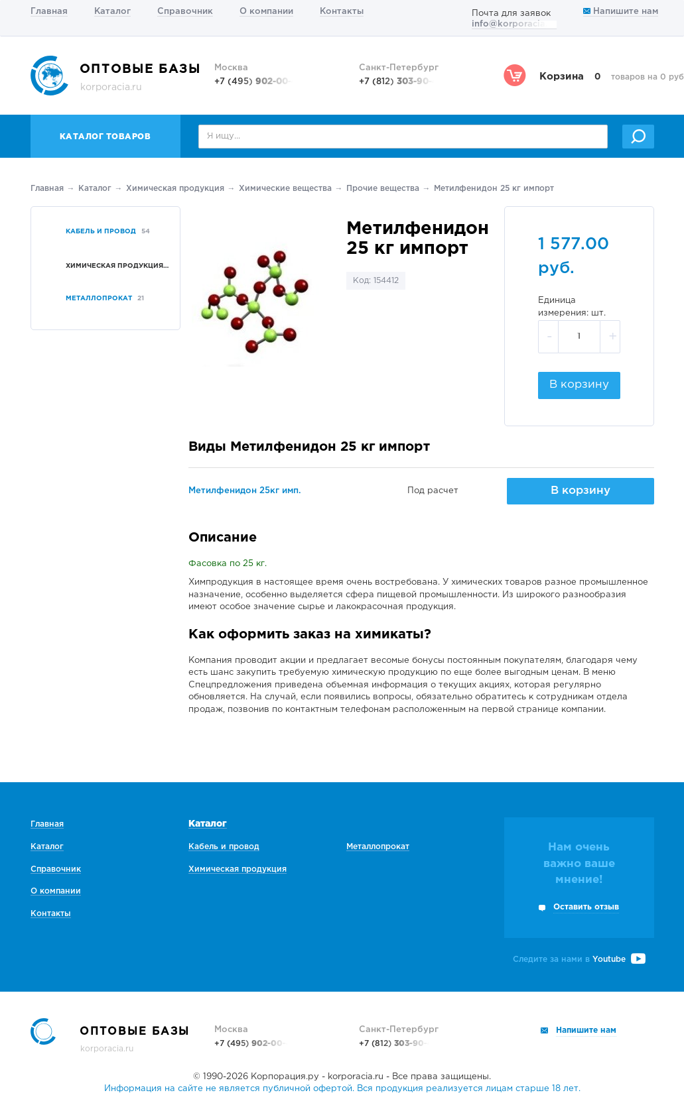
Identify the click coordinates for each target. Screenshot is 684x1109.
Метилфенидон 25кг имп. (244, 491)
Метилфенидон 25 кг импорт (494, 188)
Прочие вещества (382, 188)
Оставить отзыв (586, 907)
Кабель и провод (223, 846)
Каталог (112, 11)
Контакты (342, 11)
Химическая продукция (175, 188)
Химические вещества (285, 188)
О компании (266, 11)
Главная (49, 11)
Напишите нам (620, 11)
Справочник (185, 11)
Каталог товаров (105, 137)
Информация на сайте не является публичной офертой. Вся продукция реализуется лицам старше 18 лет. (342, 1088)
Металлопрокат (377, 846)
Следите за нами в (579, 959)
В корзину (579, 385)
